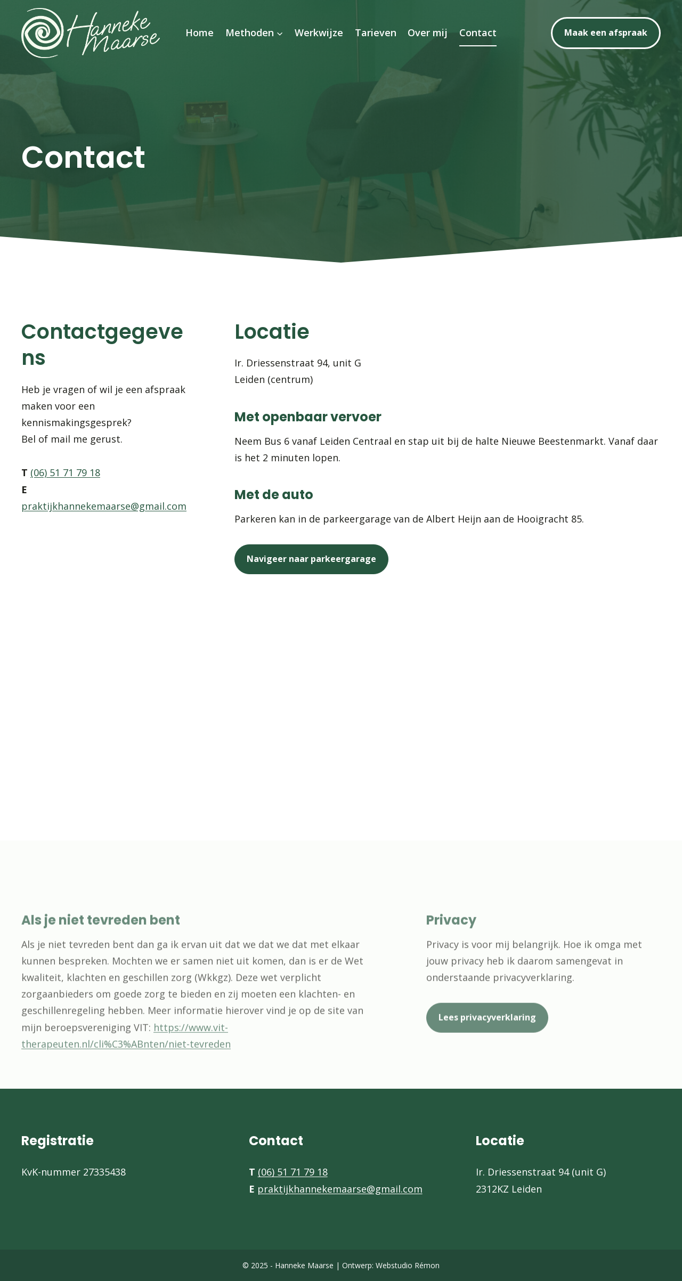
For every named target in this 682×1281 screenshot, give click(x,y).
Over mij (428, 32)
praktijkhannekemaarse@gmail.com (103, 506)
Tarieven (375, 32)
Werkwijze (319, 32)
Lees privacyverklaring (487, 1030)
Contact (478, 32)
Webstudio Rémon (408, 1265)
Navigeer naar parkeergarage (311, 559)
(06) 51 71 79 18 (65, 472)
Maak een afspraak (605, 32)
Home (199, 32)
